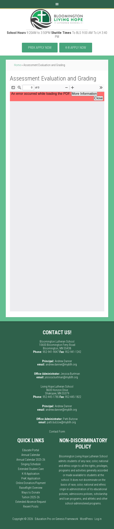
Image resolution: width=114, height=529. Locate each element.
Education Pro (43, 519)
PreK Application (30, 478)
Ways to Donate (30, 492)
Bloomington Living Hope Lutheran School (57, 19)
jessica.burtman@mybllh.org (61, 377)
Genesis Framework (67, 519)
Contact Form (57, 431)
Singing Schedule (30, 464)
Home (17, 65)
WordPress (86, 519)
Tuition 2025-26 (31, 497)
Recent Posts (30, 506)
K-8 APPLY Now (75, 48)
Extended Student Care (31, 469)
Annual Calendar (30, 455)
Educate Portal (30, 450)
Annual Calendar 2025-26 (30, 459)
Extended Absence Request (30, 501)
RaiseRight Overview (30, 487)
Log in (98, 519)
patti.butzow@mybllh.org (61, 422)
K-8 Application (30, 473)
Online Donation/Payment (31, 483)
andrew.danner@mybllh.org (61, 364)
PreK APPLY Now (39, 48)
